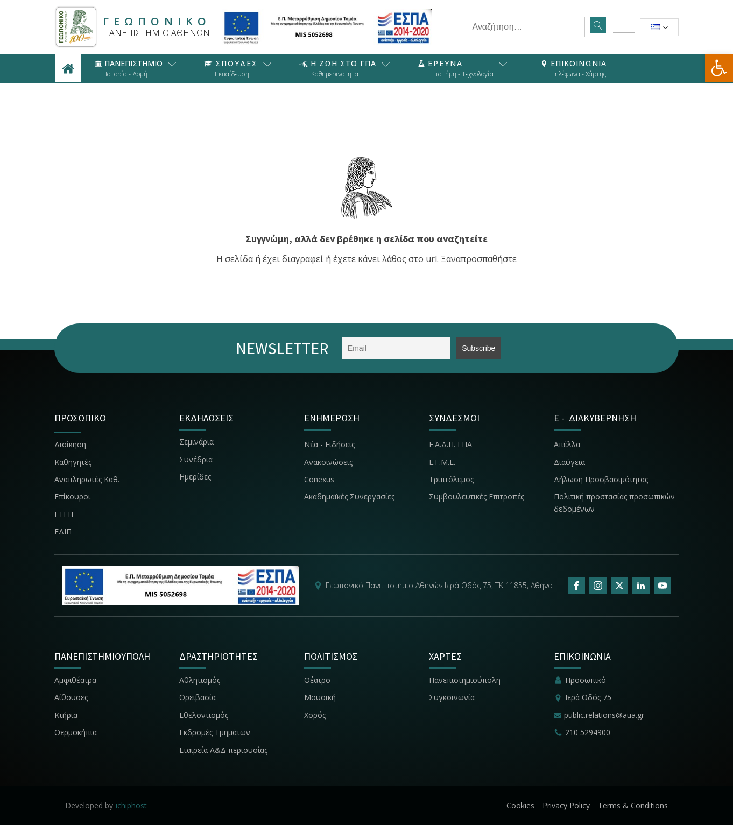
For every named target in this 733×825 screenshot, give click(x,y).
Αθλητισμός (199, 680)
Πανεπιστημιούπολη (465, 680)
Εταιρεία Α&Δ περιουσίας (224, 750)
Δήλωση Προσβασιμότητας (601, 479)
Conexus (319, 479)
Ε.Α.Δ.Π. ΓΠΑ (450, 444)
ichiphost (131, 805)
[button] (719, 68)
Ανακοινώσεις (328, 462)
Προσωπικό (585, 680)
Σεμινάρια (196, 441)
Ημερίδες (195, 476)
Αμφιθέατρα (75, 680)
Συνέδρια (196, 459)
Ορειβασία (197, 697)
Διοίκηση (70, 444)
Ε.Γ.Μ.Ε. (442, 462)
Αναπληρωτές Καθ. (86, 479)
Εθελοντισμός (203, 715)
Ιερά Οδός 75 (588, 697)
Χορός (315, 715)
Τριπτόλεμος (451, 479)
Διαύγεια (569, 462)
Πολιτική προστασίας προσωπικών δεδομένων (614, 502)
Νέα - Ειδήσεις (329, 444)
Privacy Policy (566, 805)
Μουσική (320, 697)
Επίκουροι (72, 496)
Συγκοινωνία (453, 697)
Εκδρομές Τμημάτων (214, 732)
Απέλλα (567, 444)
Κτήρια (65, 715)
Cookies (520, 805)
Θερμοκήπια (75, 732)
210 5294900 (587, 732)
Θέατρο (317, 680)
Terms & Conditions (633, 805)
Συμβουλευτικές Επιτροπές (476, 496)
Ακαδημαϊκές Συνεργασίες (349, 496)
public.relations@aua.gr (604, 715)
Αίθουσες (71, 697)
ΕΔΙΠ (63, 531)
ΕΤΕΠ (63, 514)
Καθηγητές (72, 462)
